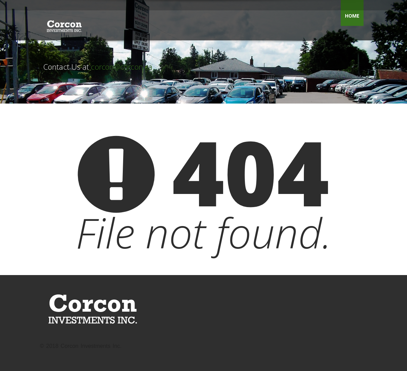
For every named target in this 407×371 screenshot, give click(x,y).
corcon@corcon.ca (121, 66)
